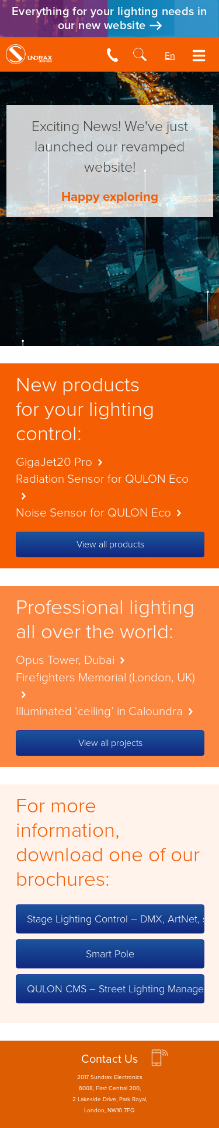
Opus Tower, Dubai (73, 660)
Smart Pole (110, 953)
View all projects (110, 743)
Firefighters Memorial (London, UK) (105, 684)
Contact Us (109, 1059)
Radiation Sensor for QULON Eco (102, 486)
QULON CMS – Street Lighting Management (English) (115, 988)
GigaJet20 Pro (62, 462)
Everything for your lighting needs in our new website (109, 19)
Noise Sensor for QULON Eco (101, 512)
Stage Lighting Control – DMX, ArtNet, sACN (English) (115, 919)
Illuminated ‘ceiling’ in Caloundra (107, 711)
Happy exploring (109, 196)
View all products (110, 544)
